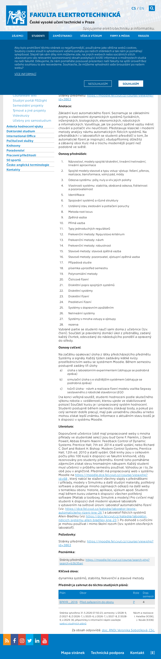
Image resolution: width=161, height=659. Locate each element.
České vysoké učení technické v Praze (62, 22)
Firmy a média (120, 35)
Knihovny (13, 145)
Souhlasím (131, 83)
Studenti (38, 35)
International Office (21, 136)
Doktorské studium (20, 131)
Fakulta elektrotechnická (75, 14)
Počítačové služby (19, 140)
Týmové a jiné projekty (29, 110)
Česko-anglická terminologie (27, 165)
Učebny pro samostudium (32, 120)
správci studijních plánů (73, 623)
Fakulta (143, 35)
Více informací (25, 73)
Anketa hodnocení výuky (24, 126)
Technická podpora (107, 652)
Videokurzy (21, 115)
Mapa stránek (73, 652)
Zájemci (17, 35)
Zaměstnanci (62, 35)
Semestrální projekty (28, 105)
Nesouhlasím (98, 83)
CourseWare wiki (25, 95)
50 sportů (13, 160)
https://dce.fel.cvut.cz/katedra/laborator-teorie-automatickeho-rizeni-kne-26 (97, 510)
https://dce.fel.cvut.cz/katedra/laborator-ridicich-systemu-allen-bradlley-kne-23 (102, 518)
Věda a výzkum (91, 35)
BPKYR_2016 (69, 602)
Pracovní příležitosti (21, 155)
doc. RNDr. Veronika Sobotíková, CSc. (128, 630)
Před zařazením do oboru (97, 602)
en (141, 8)
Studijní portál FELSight (30, 100)
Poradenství (15, 150)
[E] (153, 652)
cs (133, 8)
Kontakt (137, 652)
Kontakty (13, 169)
